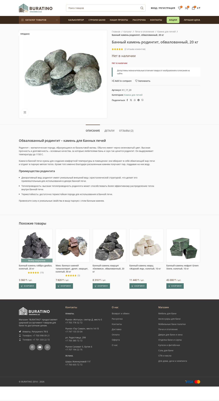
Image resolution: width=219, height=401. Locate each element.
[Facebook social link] (127, 100)
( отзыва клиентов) (135, 49)
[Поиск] (106, 8)
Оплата (116, 334)
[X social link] (131, 100)
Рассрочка (117, 318)
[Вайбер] (142, 100)
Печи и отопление (144, 31)
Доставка (116, 329)
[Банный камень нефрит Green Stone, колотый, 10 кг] (183, 246)
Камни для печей (166, 31)
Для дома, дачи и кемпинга (172, 360)
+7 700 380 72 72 (73, 340)
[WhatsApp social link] (135, 100)
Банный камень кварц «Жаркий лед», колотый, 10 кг (145, 267)
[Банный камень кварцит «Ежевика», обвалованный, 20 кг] (109, 246)
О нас (115, 345)
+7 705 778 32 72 (73, 322)
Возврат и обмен (120, 313)
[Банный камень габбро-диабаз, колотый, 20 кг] (36, 246)
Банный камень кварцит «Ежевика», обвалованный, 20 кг (108, 268)
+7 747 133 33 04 (73, 331)
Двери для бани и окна (170, 334)
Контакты (117, 324)
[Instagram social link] (32, 347)
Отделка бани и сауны (170, 339)
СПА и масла (164, 355)
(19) (42, 273)
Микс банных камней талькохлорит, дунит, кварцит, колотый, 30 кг (72, 268)
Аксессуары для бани (169, 318)
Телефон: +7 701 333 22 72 (36, 339)
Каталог (127, 31)
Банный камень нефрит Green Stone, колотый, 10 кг (182, 267)
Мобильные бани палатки (172, 324)
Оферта (116, 339)
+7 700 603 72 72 (73, 364)
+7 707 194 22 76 (73, 349)
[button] (27, 286)
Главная (116, 31)
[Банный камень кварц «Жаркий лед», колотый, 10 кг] (146, 246)
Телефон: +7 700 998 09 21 (36, 335)
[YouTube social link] (40, 347)
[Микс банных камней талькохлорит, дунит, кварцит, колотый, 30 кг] (72, 246)
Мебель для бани (167, 313)
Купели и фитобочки (169, 345)
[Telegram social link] (139, 100)
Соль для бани (165, 350)
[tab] (93, 129)
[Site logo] (35, 7)
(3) (79, 275)
